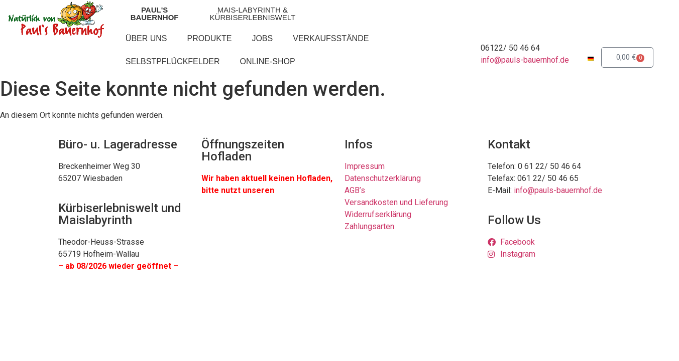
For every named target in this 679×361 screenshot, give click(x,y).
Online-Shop (267, 61)
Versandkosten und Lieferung (396, 202)
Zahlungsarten (369, 226)
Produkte (209, 38)
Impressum (365, 166)
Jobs (262, 38)
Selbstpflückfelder (173, 61)
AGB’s (355, 190)
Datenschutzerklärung (383, 178)
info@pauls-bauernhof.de (525, 60)
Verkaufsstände (331, 38)
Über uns (146, 38)
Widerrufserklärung (378, 214)
